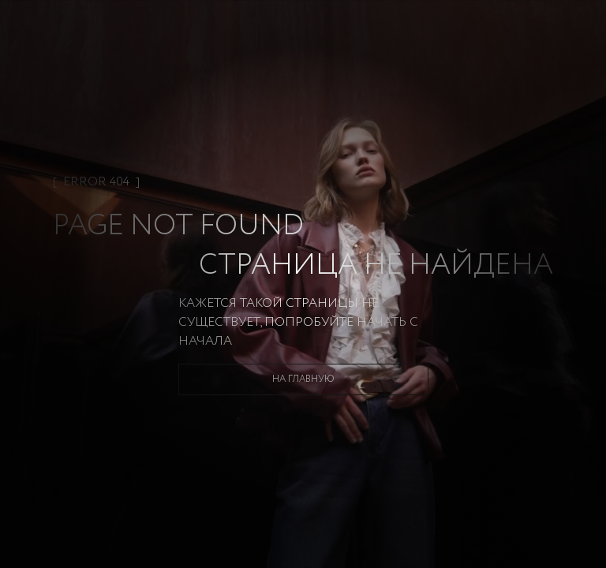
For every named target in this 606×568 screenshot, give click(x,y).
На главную (303, 379)
